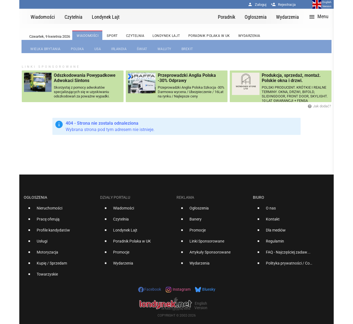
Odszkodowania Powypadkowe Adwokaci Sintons (85, 78)
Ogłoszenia (35, 197)
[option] (60, 210)
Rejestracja (283, 4)
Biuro (258, 197)
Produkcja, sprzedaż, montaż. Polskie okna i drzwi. (291, 78)
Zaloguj (257, 4)
